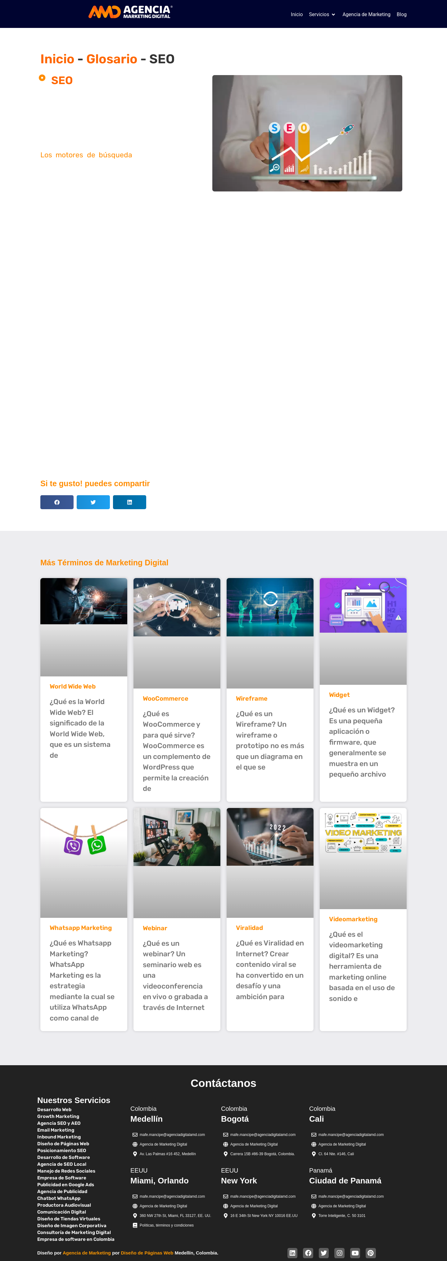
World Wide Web (73, 686)
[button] (323, 14)
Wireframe (252, 698)
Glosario (112, 59)
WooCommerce (165, 698)
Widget (339, 694)
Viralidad (249, 927)
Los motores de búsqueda (86, 154)
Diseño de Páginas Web (147, 1252)
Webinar (155, 928)
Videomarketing (353, 919)
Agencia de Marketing (87, 1252)
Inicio (57, 59)
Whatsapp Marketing (81, 927)
